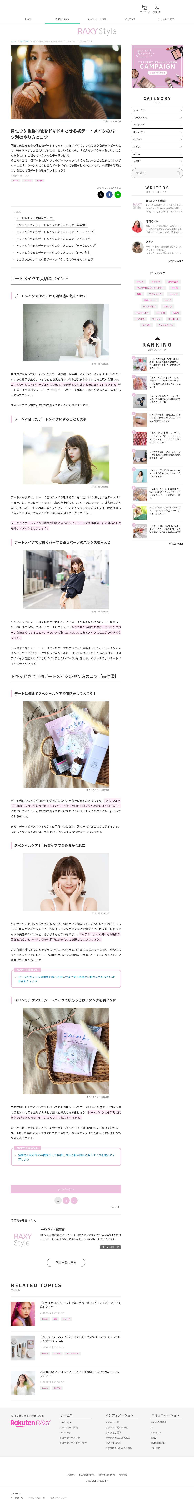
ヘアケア (138, 139)
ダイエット (173, 318)
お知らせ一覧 (112, 1422)
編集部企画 (173, 281)
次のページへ (66, 1189)
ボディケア (139, 132)
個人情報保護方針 (87, 1475)
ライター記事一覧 (110, 1247)
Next (115, 1207)
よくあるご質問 (166, 19)
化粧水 (176, 312)
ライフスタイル (73, 1353)
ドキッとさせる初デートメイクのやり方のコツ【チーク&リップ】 (57, 245)
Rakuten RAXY (26, 8)
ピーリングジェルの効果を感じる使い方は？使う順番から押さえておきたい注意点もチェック (66, 979)
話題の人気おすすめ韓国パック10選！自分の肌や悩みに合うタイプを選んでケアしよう (66, 1157)
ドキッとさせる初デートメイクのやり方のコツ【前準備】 (52, 225)
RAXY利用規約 (113, 1442)
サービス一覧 (17, 1498)
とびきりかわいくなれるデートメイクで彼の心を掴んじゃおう (54, 259)
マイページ (65, 1432)
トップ (28, 19)
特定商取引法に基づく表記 (119, 1448)
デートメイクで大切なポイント (35, 218)
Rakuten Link (158, 1442)
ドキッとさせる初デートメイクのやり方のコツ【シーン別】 (53, 252)
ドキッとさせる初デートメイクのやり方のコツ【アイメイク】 (54, 238)
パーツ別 (27, 180)
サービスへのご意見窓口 (118, 1437)
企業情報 (71, 1475)
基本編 (175, 287)
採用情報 (123, 1475)
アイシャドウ (155, 293)
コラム (137, 153)
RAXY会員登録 (158, 1422)
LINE (153, 1437)
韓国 (55, 1319)
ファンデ (156, 318)
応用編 (39, 180)
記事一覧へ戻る (66, 1262)
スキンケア (139, 110)
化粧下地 (57, 1388)
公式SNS (130, 19)
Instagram (156, 1432)
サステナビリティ (58, 1498)
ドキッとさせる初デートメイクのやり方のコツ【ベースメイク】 (56, 232)
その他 (137, 161)
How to (15, 180)
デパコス (140, 318)
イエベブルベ (142, 312)
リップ (168, 300)
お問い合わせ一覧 (36, 1498)
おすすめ (156, 281)
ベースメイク (140, 117)
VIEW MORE (175, 261)
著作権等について (107, 1475)
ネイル (137, 146)
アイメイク (24, 175)
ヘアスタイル (149, 306)
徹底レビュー (150, 300)
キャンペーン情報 (96, 19)
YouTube (155, 1448)
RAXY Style (62, 19)
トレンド (66, 1319)
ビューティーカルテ (70, 1437)
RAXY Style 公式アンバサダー (150, 287)
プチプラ (167, 306)
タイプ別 (146, 325)
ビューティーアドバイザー (73, 1442)
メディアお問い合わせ (117, 1427)
